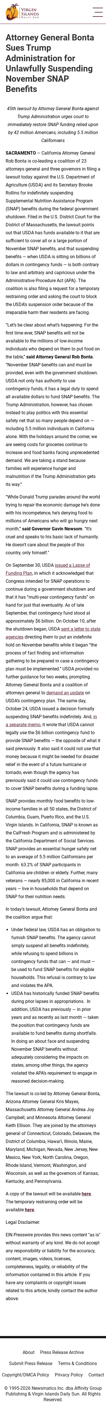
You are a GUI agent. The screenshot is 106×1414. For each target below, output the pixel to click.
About (28, 1352)
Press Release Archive (62, 1352)
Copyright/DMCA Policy (25, 1375)
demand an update (65, 692)
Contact (96, 1375)
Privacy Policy (69, 1375)
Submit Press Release (30, 1363)
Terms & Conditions (77, 1363)
